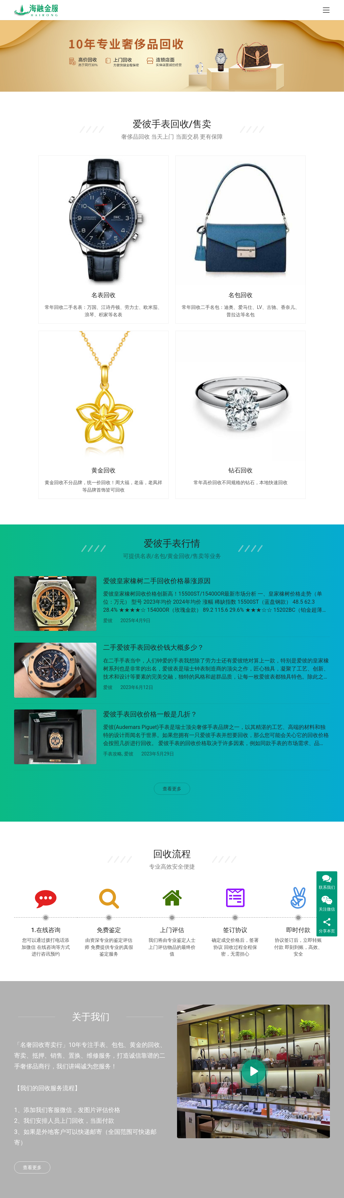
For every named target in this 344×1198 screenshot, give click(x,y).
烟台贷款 (78, 1066)
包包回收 (132, 1080)
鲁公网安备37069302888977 (154, 1187)
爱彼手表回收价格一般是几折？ (150, 495)
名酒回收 (132, 1109)
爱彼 (108, 397)
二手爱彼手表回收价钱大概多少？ (153, 426)
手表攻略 (112, 534)
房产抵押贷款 (83, 1080)
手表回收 (132, 1066)
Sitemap (218, 1180)
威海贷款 (78, 1123)
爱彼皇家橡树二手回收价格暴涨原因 (157, 357)
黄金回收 (132, 1095)
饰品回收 (132, 1137)
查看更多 (172, 571)
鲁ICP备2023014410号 (201, 1187)
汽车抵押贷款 (83, 1095)
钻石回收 (132, 1123)
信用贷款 (78, 1109)
